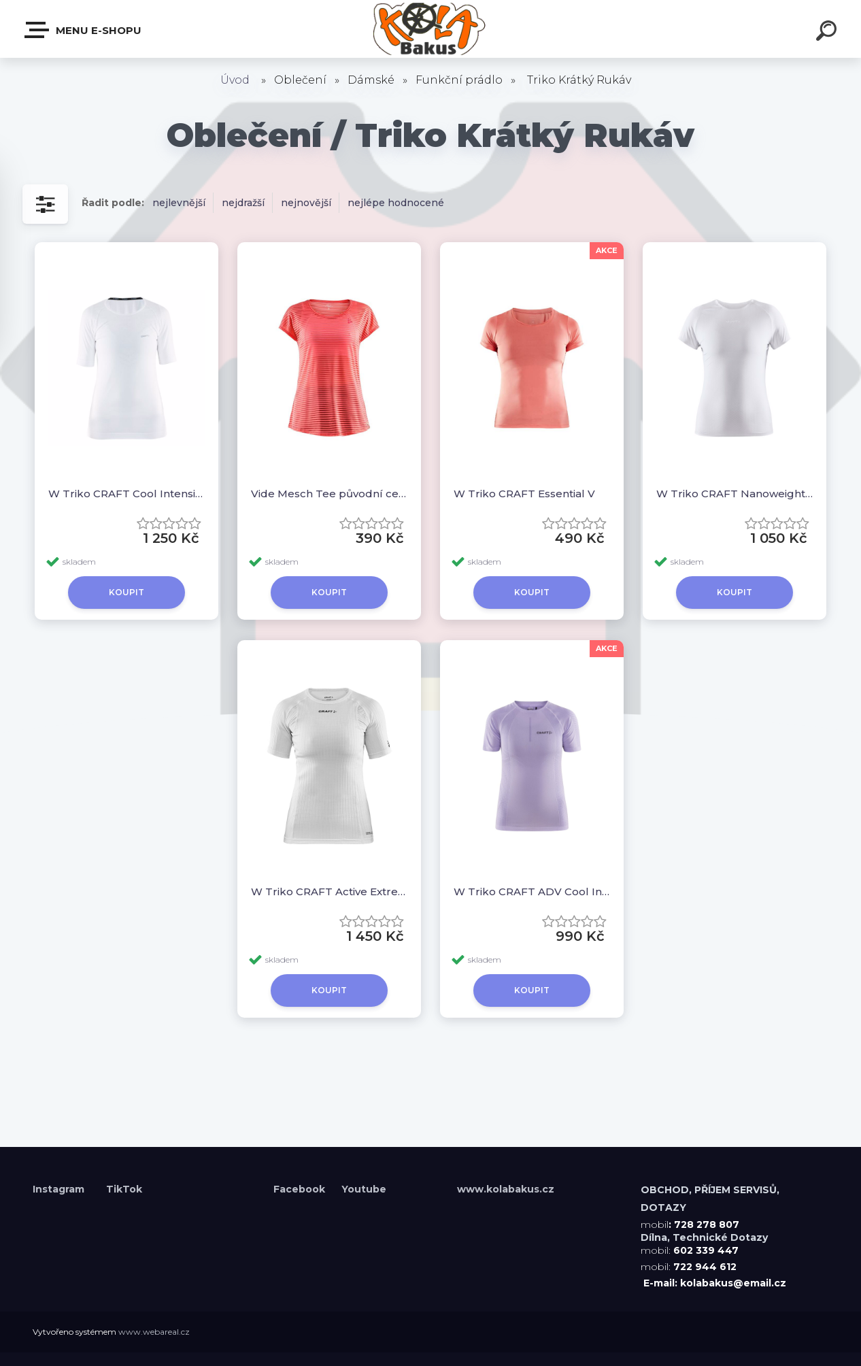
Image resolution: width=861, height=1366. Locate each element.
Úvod (235, 79)
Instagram (60, 1189)
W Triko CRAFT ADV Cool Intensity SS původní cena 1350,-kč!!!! (532, 891)
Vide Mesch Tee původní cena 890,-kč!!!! (329, 493)
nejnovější (306, 203)
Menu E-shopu (83, 30)
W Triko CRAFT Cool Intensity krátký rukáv (126, 493)
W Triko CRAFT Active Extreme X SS (329, 891)
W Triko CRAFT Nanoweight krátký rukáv (734, 493)
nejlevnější (178, 203)
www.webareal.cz (154, 1332)
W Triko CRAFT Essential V (524, 493)
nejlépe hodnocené (396, 203)
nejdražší (243, 203)
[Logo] (431, 29)
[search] (828, 32)
